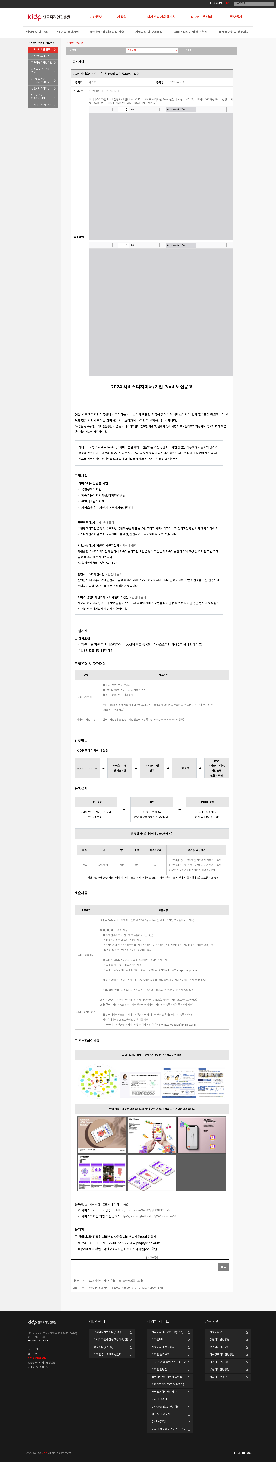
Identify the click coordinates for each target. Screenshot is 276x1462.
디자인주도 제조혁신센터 (108, 1354)
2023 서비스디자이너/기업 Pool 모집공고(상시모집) (115, 1280)
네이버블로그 (250, 1453)
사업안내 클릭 (105, 523)
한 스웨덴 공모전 (161, 1414)
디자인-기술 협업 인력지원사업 (169, 1362)
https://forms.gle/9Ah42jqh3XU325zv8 (143, 1210)
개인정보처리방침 (37, 1358)
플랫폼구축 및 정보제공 (234, 32)
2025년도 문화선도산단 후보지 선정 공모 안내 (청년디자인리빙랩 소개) (125, 1288)
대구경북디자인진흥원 (221, 1354)
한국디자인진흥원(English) (167, 1332)
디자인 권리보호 (161, 1354)
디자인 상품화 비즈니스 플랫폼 (169, 1429)
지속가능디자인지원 (41, 62)
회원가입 (218, 3)
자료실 (188, 50)
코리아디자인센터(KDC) (107, 1332)
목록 (223, 1267)
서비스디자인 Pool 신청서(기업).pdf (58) (132, 103)
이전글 (76, 1280)
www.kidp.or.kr (87, 768)
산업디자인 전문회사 (163, 1347)
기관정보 (96, 17)
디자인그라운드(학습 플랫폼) (168, 1384)
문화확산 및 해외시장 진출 (107, 32)
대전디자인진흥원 (219, 1362)
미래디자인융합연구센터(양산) (111, 1339)
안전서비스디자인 (40, 88)
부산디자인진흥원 (219, 1369)
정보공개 (236, 17)
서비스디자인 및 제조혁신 (190, 32)
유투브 (244, 1453)
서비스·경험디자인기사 (40, 71)
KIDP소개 (33, 1349)
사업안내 (74, 50)
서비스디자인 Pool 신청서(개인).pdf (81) (169, 99)
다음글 (76, 1288)
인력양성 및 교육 (37, 32)
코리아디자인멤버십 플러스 (167, 1377)
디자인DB (157, 1339)
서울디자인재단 (218, 1377)
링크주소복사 (151, 1257)
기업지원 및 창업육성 (149, 32)
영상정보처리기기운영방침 (41, 1362)
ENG (227, 3)
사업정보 (123, 17)
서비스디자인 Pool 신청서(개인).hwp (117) (115, 99)
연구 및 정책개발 (68, 32)
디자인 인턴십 (159, 1369)
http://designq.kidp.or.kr (182, 970)
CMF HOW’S (159, 1421)
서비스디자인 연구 (40, 49)
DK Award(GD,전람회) (165, 1406)
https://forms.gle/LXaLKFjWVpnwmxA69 (148, 1216)
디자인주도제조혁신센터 (38, 97)
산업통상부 (215, 1332)
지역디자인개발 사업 (42, 105)
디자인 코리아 (159, 1399)
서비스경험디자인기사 (164, 1391)
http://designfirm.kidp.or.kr (180, 1024)
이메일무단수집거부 (38, 1367)
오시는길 (32, 1354)
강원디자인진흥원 (219, 1339)
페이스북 (234, 1453)
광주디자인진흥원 (219, 1347)
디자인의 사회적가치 (161, 17)
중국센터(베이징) (103, 1347)
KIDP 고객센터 (201, 17)
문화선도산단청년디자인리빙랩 (40, 81)
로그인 (207, 3)
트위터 (239, 1453)
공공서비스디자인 (40, 56)
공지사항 (131, 50)
